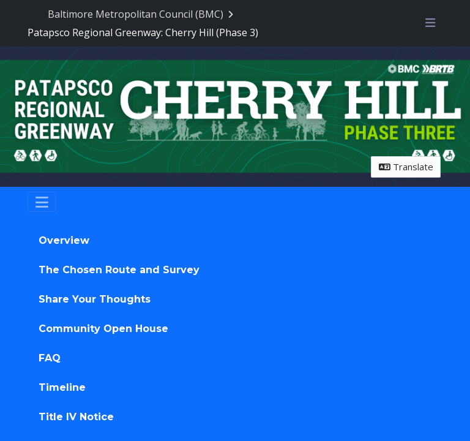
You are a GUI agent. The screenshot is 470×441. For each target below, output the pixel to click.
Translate (406, 166)
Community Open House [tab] (103, 328)
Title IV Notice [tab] (76, 417)
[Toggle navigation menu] (429, 22)
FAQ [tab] (50, 358)
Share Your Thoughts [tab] (95, 299)
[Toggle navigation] (42, 202)
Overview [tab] (64, 240)
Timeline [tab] (62, 387)
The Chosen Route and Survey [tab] (119, 270)
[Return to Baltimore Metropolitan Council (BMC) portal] (142, 14)
